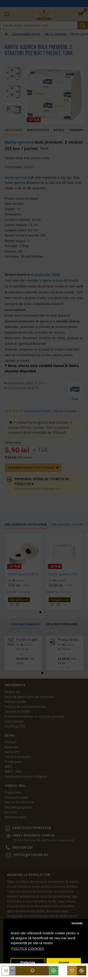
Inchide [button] (77, 923)
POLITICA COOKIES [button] (27, 949)
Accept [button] (63, 962)
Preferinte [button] (27, 962)
